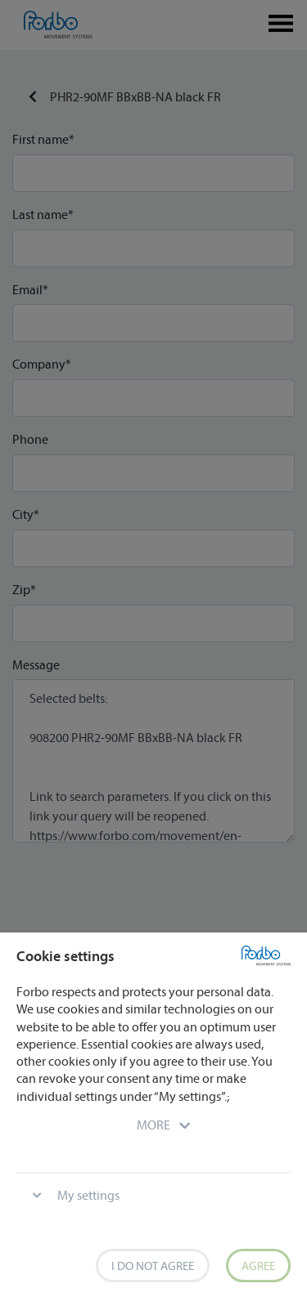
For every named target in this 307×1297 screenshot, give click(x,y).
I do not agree (152, 1265)
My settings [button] (88, 1195)
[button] (153, 1124)
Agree (258, 1265)
